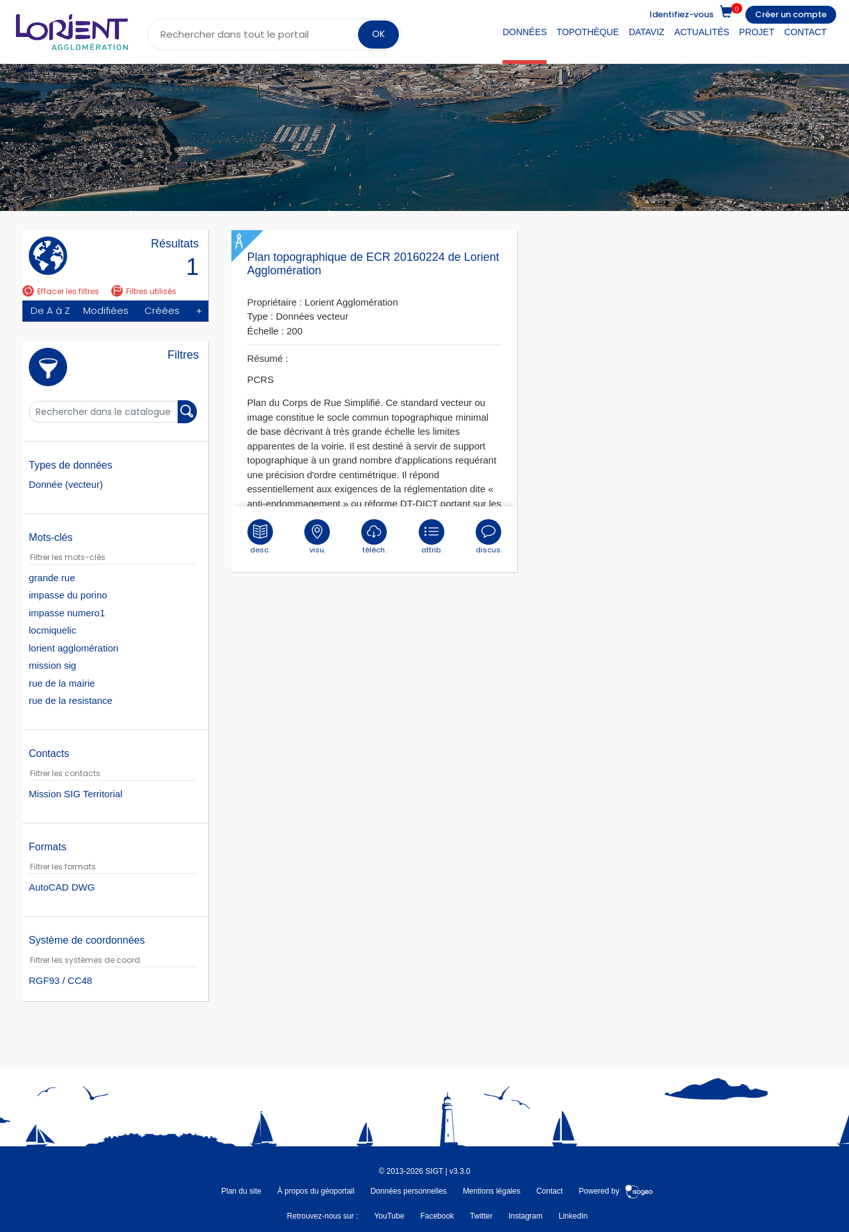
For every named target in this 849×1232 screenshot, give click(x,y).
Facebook (437, 1216)
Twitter (481, 1216)
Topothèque (588, 32)
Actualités (701, 32)
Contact (805, 32)
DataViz (646, 32)
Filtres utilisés (143, 291)
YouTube (389, 1216)
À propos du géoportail (316, 1191)
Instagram (525, 1216)
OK (378, 33)
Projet (756, 32)
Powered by (616, 1191)
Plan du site (241, 1191)
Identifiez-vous (681, 14)
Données (524, 32)
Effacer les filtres (60, 291)
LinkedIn (573, 1216)
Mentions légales (491, 1191)
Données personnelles (408, 1191)
